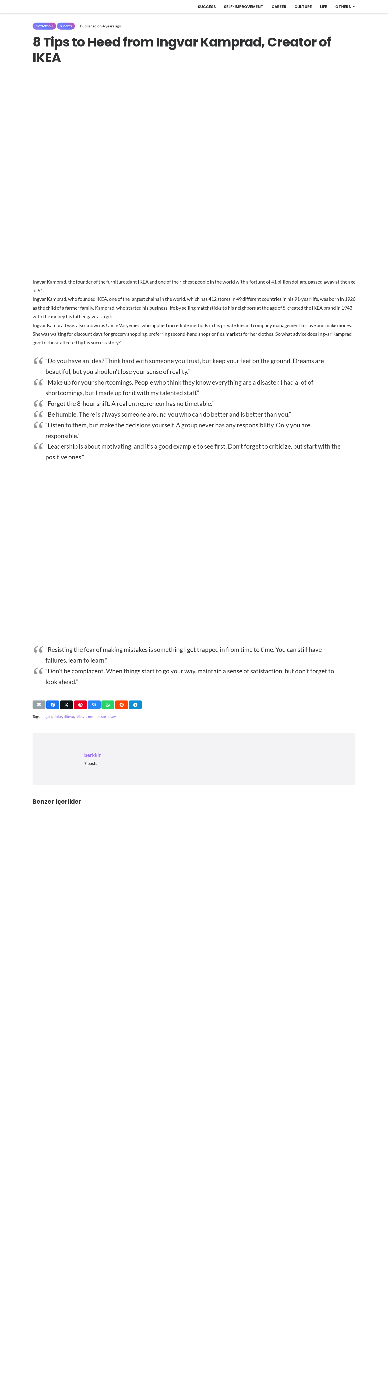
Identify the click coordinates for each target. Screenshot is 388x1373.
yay (113, 716)
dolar (58, 716)
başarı (46, 716)
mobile (94, 716)
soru (105, 716)
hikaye (81, 716)
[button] (353, 6)
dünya (69, 716)
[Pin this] (80, 704)
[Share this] (52, 704)
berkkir (92, 755)
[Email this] (39, 704)
